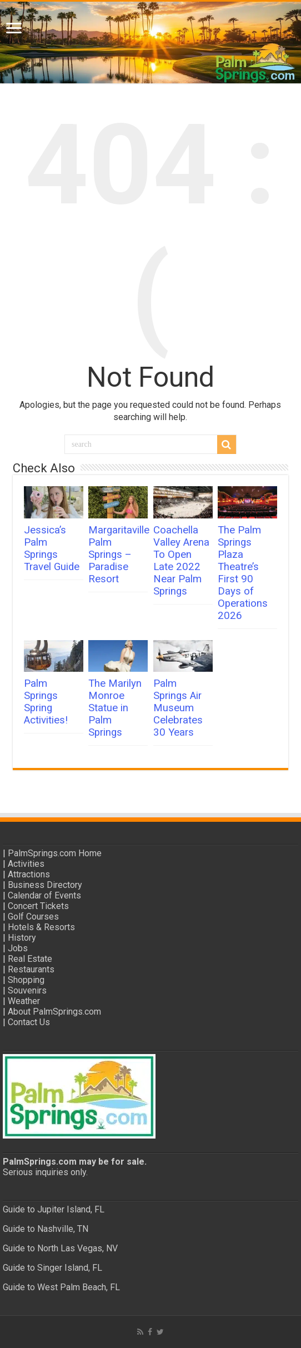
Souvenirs (27, 990)
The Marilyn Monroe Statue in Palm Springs (115, 707)
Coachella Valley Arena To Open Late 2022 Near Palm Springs (181, 560)
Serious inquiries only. (45, 1172)
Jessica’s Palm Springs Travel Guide (51, 548)
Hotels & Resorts (41, 927)
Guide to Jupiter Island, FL (53, 1209)
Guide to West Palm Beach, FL (61, 1287)
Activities (26, 863)
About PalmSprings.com (54, 1011)
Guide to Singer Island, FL (52, 1267)
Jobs (18, 948)
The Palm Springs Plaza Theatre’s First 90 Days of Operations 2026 (243, 573)
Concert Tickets (38, 906)
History (22, 937)
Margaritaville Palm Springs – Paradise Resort (118, 554)
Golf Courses (33, 916)
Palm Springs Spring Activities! (46, 701)
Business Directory (45, 885)
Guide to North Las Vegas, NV (60, 1248)
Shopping (26, 980)
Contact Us (29, 1022)
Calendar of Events (44, 895)
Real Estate (30, 958)
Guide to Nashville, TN (45, 1229)
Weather (24, 1001)
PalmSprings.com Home (55, 853)
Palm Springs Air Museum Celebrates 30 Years (178, 707)
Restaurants (31, 969)
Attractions (29, 874)
